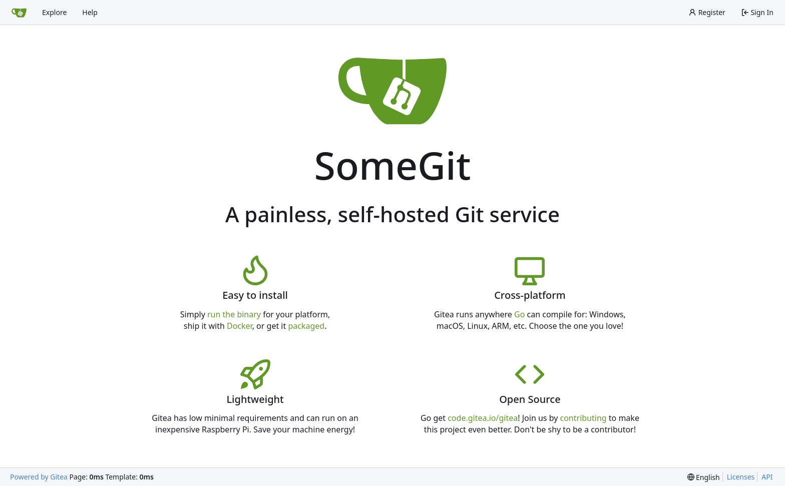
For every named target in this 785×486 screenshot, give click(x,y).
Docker (239, 325)
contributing (583, 417)
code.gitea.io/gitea (483, 417)
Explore (54, 12)
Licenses (741, 476)
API (766, 476)
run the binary (234, 314)
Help (90, 12)
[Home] (19, 13)
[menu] (703, 477)
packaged (306, 325)
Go (519, 314)
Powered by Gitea (39, 476)
